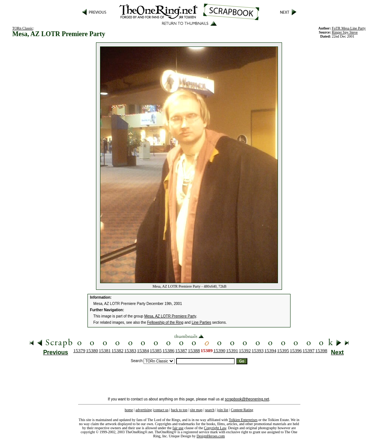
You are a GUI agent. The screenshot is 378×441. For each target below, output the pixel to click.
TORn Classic (22, 28)
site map (196, 410)
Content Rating (242, 410)
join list (222, 410)
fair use (177, 428)
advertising (143, 410)
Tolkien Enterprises (243, 420)
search (209, 410)
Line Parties (201, 322)
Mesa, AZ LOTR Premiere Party (170, 316)
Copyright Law (215, 428)
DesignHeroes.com (211, 436)
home (129, 410)
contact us (161, 410)
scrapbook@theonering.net (247, 399)
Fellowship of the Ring (165, 322)
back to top (179, 410)
